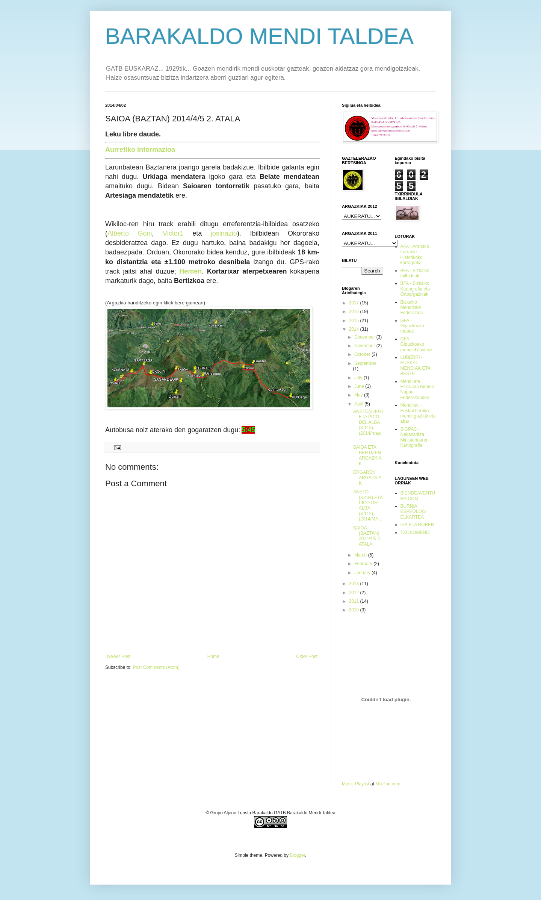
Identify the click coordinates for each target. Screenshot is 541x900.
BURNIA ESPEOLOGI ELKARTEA (413, 512)
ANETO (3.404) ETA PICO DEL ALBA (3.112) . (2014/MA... (367, 505)
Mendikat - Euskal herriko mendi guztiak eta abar (418, 413)
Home (213, 656)
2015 (354, 320)
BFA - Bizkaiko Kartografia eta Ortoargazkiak (415, 289)
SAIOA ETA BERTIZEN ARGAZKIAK (367, 455)
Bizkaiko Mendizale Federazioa (411, 307)
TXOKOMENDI (415, 532)
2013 (354, 583)
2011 (354, 601)
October (363, 354)
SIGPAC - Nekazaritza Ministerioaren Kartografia (414, 437)
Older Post (306, 656)
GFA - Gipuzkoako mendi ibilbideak (416, 344)
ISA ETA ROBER (417, 524)
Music (348, 784)
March (361, 555)
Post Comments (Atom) (156, 667)
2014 (354, 329)
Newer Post (118, 656)
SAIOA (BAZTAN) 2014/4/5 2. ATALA (367, 536)
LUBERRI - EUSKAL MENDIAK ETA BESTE (415, 365)
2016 (354, 311)
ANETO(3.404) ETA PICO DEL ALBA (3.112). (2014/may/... (368, 425)
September (365, 363)
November (365, 345)
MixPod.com (387, 784)
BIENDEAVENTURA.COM (417, 495)
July (359, 377)
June (359, 386)
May (359, 395)
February (363, 563)
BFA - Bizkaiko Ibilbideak (414, 273)
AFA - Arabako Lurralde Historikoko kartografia (414, 254)
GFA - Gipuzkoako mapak (412, 326)
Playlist (362, 784)
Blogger (297, 855)
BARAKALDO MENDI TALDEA (259, 36)
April (359, 404)
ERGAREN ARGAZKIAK (367, 478)
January (363, 572)
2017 (354, 303)
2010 (354, 610)
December (365, 337)
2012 (354, 592)
